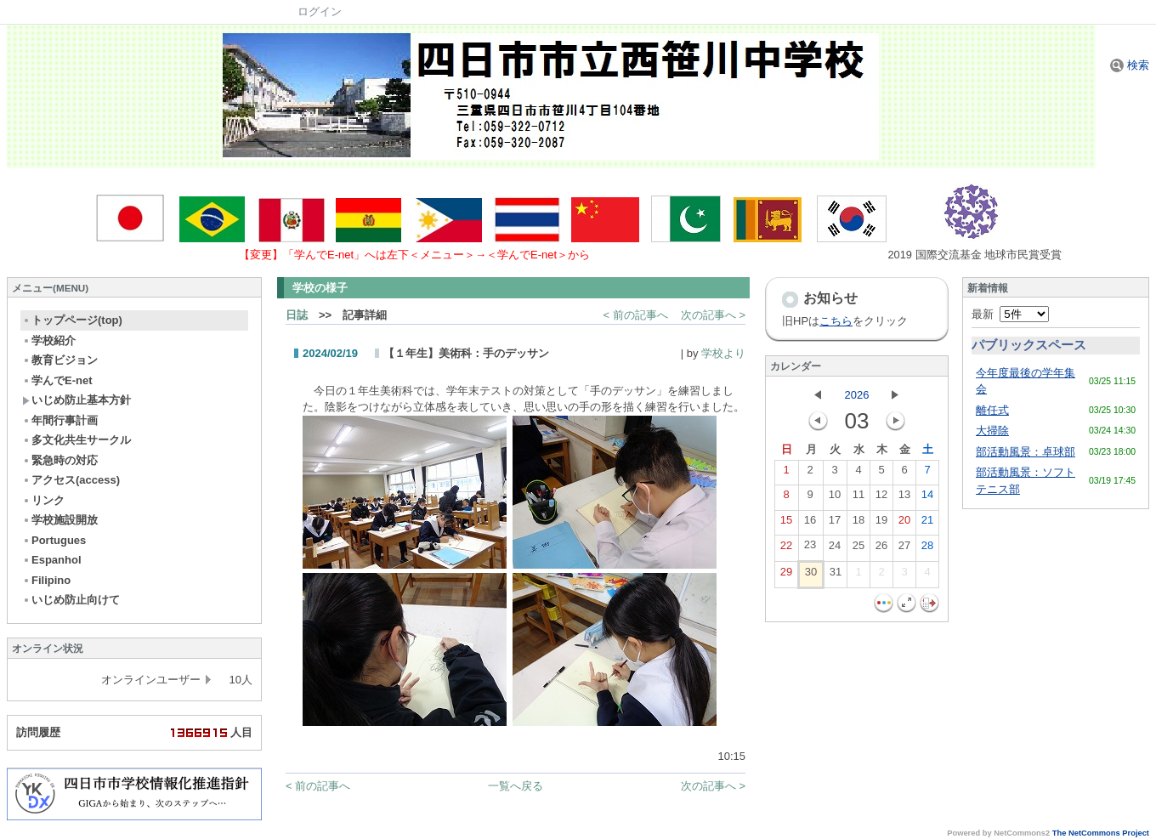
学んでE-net (57, 380)
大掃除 (992, 430)
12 (881, 498)
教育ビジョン (60, 360)
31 (836, 575)
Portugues (54, 540)
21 (927, 523)
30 (811, 575)
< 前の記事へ (636, 315)
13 (904, 498)
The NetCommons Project (1100, 833)
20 (904, 523)
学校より (723, 353)
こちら (836, 321)
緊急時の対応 (60, 460)
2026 (857, 394)
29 (786, 575)
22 (786, 549)
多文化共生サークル (76, 440)
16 (810, 523)
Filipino (46, 580)
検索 (1129, 65)
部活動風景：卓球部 (1025, 451)
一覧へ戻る (515, 785)
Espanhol (52, 559)
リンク (43, 500)
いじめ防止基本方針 (76, 400)
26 (881, 549)
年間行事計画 (60, 420)
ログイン (320, 11)
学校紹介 (49, 340)
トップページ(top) (72, 320)
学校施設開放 (60, 519)
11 (858, 498)
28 (927, 549)
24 (835, 549)
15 (786, 523)
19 (881, 523)
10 (835, 498)
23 (810, 548)
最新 (1010, 314)
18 (858, 523)
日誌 (297, 315)
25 (858, 549)
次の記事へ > (713, 315)
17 (835, 523)
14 (927, 498)
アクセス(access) (71, 479)
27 (904, 549)
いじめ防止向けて (71, 599)
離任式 (992, 410)
